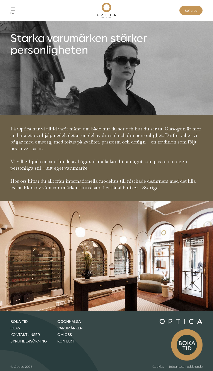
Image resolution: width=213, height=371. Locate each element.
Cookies (158, 366)
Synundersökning (28, 341)
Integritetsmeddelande (186, 366)
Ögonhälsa (69, 321)
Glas (15, 327)
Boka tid (191, 10)
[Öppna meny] (13, 10)
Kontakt (65, 341)
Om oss (64, 334)
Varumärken (70, 327)
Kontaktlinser (25, 334)
